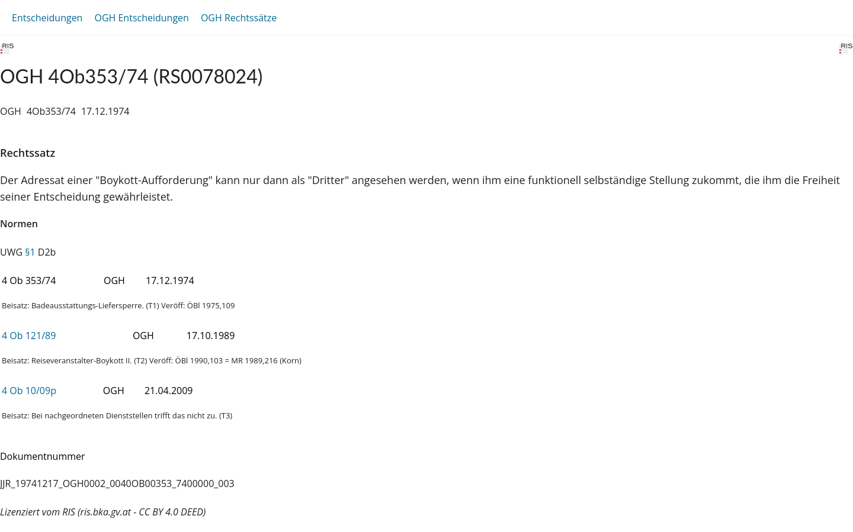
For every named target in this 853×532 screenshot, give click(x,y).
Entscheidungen (47, 17)
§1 (30, 252)
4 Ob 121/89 (29, 335)
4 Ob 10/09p (29, 390)
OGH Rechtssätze (239, 17)
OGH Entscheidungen (141, 17)
